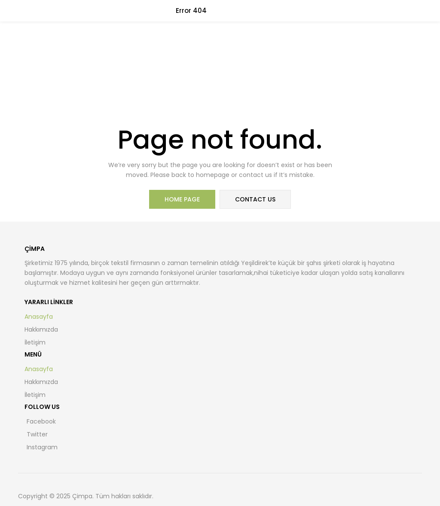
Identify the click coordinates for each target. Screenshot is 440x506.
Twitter (37, 434)
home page (182, 199)
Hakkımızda (41, 329)
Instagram (42, 447)
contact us (255, 199)
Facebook (41, 421)
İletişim (35, 342)
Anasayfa (38, 316)
